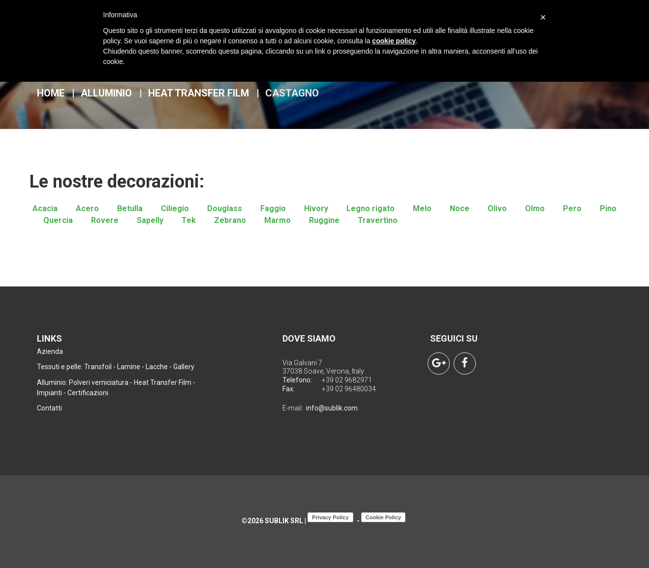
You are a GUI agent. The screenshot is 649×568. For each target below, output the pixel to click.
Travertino (378, 220)
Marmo (277, 220)
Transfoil (98, 367)
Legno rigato (370, 208)
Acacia (45, 208)
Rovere (105, 220)
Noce (459, 208)
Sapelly (150, 220)
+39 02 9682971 (347, 380)
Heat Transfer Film (198, 93)
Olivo (497, 208)
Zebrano (230, 220)
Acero (87, 208)
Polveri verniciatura (98, 382)
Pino (608, 208)
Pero (572, 208)
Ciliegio (175, 208)
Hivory (316, 208)
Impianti (49, 393)
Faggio (273, 208)
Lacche (157, 367)
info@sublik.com (332, 408)
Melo (422, 208)
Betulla (130, 208)
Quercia (58, 220)
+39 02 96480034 (349, 389)
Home (50, 93)
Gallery (183, 367)
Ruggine (324, 220)
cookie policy (394, 41)
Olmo (535, 208)
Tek (189, 220)
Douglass (224, 208)
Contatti (49, 408)
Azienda (50, 351)
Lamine (128, 367)
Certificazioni (87, 393)
